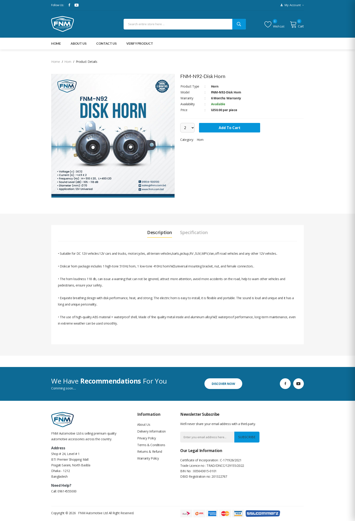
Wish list (274, 24)
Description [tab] (159, 232)
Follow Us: (57, 5)
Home (56, 43)
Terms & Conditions (151, 445)
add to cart (230, 127)
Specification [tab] (194, 232)
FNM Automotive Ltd (93, 513)
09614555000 (67, 491)
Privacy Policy (146, 438)
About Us (143, 424)
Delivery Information (151, 431)
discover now (223, 383)
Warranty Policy (148, 458)
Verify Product (139, 43)
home (55, 61)
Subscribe (246, 437)
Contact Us (106, 43)
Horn (67, 61)
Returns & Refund (149, 452)
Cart (297, 24)
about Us (78, 43)
